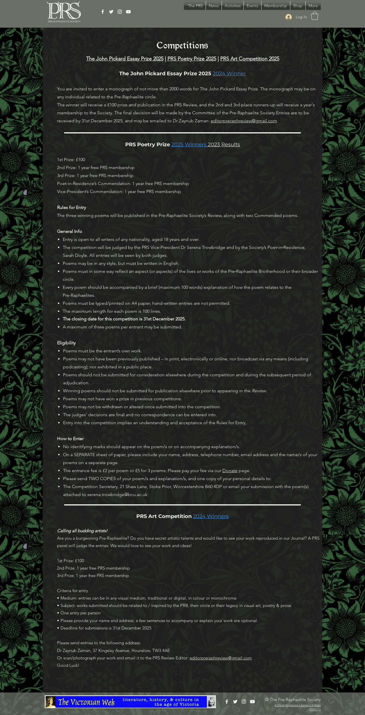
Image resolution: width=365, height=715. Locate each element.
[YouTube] (128, 12)
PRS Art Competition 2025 (249, 59)
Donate (230, 470)
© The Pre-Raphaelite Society (293, 699)
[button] (233, 5)
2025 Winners (188, 144)
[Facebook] (103, 12)
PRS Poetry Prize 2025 (191, 59)
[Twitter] (111, 12)
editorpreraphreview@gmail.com (244, 120)
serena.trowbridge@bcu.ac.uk (117, 494)
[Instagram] (120, 12)
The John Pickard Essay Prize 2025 (124, 59)
